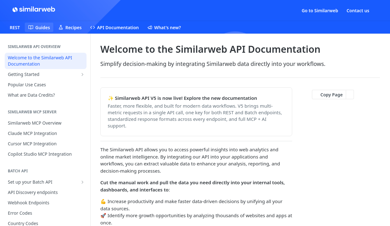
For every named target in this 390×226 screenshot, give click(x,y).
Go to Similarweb (320, 10)
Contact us (357, 10)
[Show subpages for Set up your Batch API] (82, 182)
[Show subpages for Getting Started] (82, 74)
